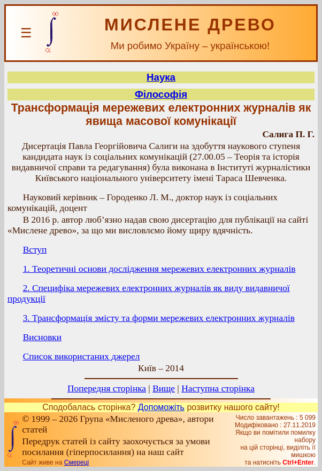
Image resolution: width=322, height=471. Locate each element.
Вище (163, 388)
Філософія (161, 94)
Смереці (76, 462)
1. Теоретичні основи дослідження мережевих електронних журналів (159, 269)
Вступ (35, 250)
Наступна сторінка (218, 388)
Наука (161, 77)
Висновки (42, 337)
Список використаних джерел (81, 356)
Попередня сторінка (106, 388)
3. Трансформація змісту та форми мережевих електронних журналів (159, 318)
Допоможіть (161, 407)
